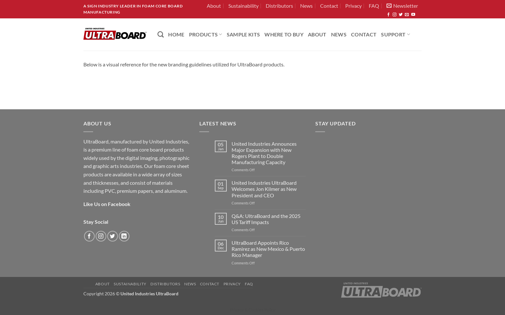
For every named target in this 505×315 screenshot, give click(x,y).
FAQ (374, 6)
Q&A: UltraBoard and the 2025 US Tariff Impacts (266, 219)
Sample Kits (243, 34)
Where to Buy (283, 34)
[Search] (160, 34)
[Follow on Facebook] (388, 15)
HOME (176, 34)
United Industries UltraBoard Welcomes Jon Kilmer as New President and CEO (264, 189)
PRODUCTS (205, 34)
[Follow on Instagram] (394, 15)
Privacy (353, 6)
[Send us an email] (407, 15)
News (306, 6)
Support (395, 34)
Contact (329, 6)
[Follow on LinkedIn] (124, 236)
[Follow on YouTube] (413, 15)
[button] (402, 6)
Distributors (279, 6)
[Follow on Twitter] (401, 15)
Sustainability (243, 6)
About (214, 6)
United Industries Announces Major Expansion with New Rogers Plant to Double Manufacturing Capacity (264, 153)
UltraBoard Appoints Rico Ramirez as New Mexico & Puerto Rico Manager (268, 249)
